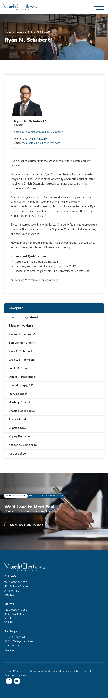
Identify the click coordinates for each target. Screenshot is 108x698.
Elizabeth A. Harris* (22, 326)
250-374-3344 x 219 (35, 138)
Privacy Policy (12, 671)
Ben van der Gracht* (22, 343)
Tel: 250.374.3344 (14, 637)
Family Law (20, 131)
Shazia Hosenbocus (22, 411)
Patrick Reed (17, 419)
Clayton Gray (17, 428)
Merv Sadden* (18, 394)
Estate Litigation (37, 131)
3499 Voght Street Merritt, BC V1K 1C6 (14, 618)
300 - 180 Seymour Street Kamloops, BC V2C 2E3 (19, 645)
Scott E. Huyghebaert (23, 317)
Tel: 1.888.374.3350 (15, 582)
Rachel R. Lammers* (22, 334)
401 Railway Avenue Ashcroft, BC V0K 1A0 (16, 591)
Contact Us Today (26, 525)
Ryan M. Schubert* (21, 351)
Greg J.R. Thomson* (22, 360)
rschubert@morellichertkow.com (41, 143)
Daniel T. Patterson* (23, 377)
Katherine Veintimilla (23, 445)
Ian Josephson (18, 454)
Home (9, 32)
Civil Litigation (55, 131)
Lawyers (22, 32)
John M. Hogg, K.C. (21, 385)
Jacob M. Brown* (20, 368)
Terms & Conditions (34, 671)
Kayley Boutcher (20, 437)
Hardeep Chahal (19, 402)
